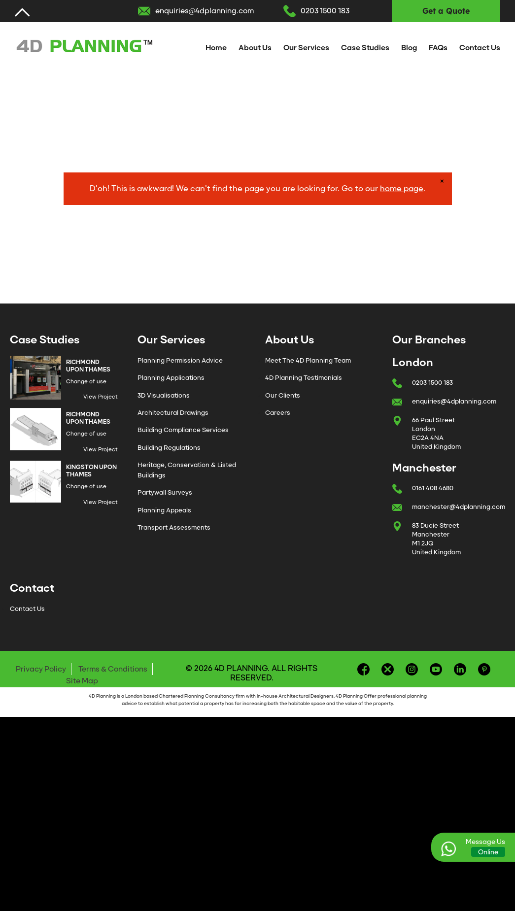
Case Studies (365, 47)
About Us (255, 47)
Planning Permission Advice (180, 360)
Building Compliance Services (183, 430)
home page (401, 188)
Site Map (82, 680)
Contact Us (479, 47)
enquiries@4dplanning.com (204, 10)
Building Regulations (169, 447)
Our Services (306, 47)
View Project (100, 396)
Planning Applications (171, 377)
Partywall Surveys (164, 492)
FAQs (438, 47)
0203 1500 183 (325, 10)
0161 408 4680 (432, 488)
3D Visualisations (163, 395)
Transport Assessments (173, 527)
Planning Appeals (164, 510)
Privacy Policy (41, 669)
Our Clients (282, 395)
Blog (409, 47)
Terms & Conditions (112, 669)
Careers (277, 412)
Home (216, 47)
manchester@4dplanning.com (458, 506)
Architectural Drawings (172, 412)
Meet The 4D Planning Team (308, 360)
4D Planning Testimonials (303, 377)
